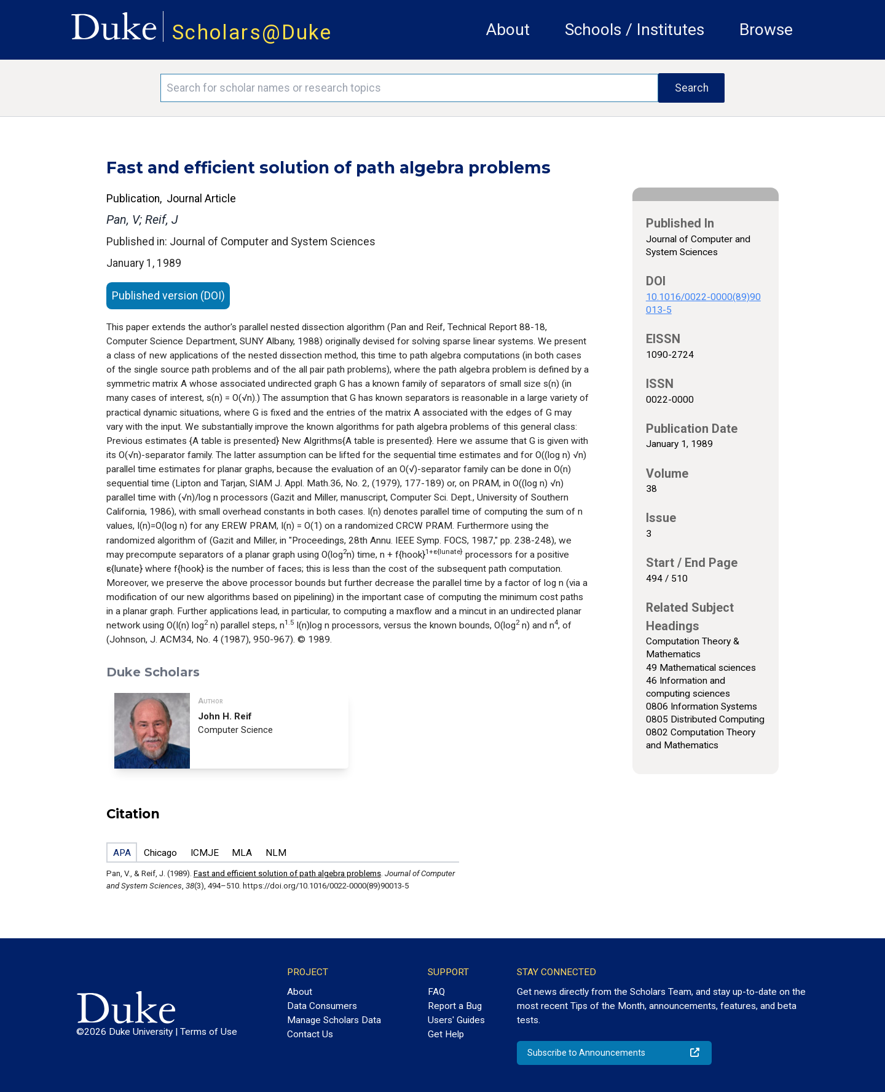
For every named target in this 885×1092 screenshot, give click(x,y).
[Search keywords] (409, 88)
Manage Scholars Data (334, 1020)
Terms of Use (208, 1031)
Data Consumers (322, 1005)
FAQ (436, 991)
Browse (766, 29)
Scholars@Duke (252, 32)
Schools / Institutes (634, 29)
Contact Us (310, 1034)
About (508, 29)
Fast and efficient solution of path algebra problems (287, 873)
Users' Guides (456, 1020)
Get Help (446, 1034)
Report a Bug (455, 1005)
